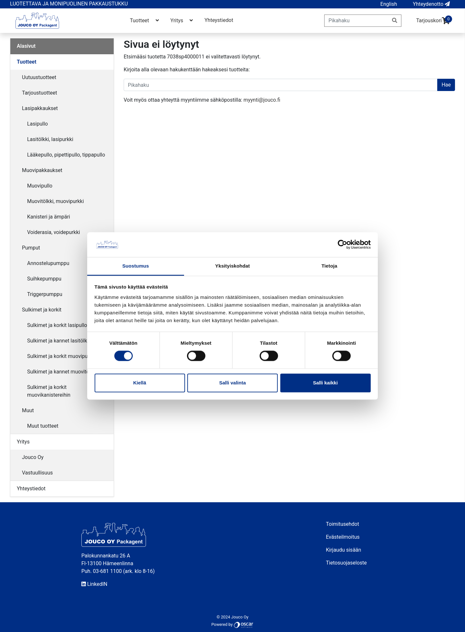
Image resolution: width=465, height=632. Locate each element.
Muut (28, 410)
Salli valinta (232, 382)
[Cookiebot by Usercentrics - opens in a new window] (342, 245)
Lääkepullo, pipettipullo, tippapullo (66, 155)
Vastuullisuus (37, 473)
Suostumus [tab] (135, 266)
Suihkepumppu (44, 279)
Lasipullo (37, 124)
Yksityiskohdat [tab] (232, 266)
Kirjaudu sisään (343, 550)
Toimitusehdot (342, 524)
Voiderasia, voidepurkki (53, 232)
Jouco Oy (33, 457)
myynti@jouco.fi (261, 100)
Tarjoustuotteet (39, 93)
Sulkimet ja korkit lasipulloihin (61, 325)
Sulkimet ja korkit (41, 310)
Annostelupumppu (48, 263)
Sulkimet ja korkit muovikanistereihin (48, 391)
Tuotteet (145, 20)
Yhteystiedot (218, 20)
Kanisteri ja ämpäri (48, 217)
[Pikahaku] (356, 21)
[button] (389, 4)
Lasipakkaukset (40, 108)
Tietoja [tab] (329, 266)
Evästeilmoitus (342, 537)
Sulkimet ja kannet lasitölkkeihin (63, 341)
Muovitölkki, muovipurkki (55, 201)
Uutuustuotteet (39, 77)
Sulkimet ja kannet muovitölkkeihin (67, 372)
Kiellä (139, 382)
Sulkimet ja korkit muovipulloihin (64, 356)
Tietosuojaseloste (346, 563)
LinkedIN (94, 584)
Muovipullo (39, 186)
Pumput (31, 248)
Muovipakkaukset (42, 170)
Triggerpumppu (44, 294)
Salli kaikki (325, 382)
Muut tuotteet (42, 426)
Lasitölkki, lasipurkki (50, 139)
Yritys (182, 20)
